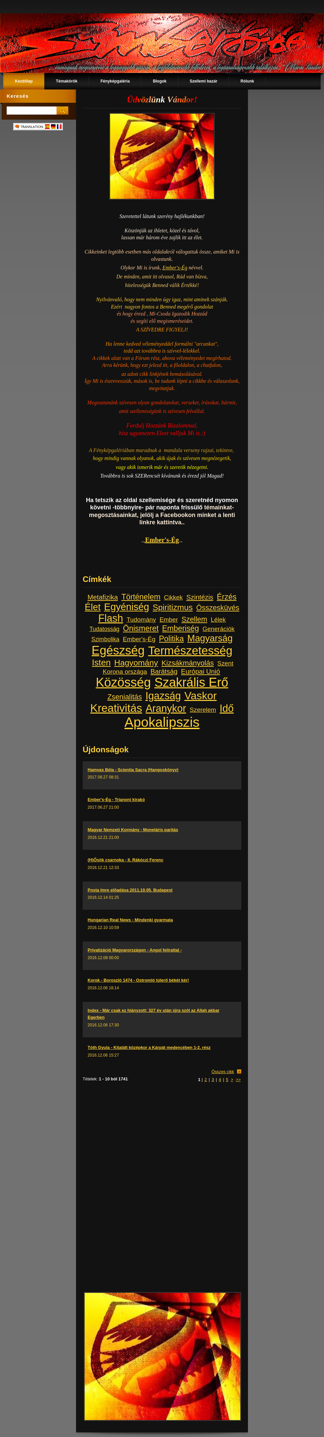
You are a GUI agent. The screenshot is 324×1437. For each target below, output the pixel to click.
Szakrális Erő (191, 682)
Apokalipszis (161, 722)
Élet (93, 607)
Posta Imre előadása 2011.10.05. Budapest (130, 890)
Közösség (123, 682)
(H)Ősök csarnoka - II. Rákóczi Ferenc (125, 859)
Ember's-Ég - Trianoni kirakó (116, 799)
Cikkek (173, 597)
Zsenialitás (124, 697)
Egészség (118, 650)
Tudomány (141, 619)
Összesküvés (217, 608)
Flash (110, 618)
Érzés (227, 597)
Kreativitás (116, 708)
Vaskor (200, 696)
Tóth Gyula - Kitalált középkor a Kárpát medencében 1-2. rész (149, 1047)
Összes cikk (223, 1071)
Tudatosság (105, 629)
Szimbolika (105, 639)
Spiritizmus (173, 607)
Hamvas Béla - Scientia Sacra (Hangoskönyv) (133, 769)
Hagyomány (136, 662)
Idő (227, 708)
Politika (171, 638)
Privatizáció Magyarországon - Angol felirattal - (135, 950)
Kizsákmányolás (188, 663)
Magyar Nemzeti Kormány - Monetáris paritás (133, 829)
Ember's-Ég (174, 267)
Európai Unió (200, 671)
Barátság (164, 671)
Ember (168, 619)
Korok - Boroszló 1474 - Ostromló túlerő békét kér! (138, 980)
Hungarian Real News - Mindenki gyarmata (130, 919)
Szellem (194, 619)
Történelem (140, 597)
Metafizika (103, 597)
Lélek (218, 619)
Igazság (163, 695)
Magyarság (210, 638)
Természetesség (190, 650)
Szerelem (203, 709)
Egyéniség (126, 607)
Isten (101, 662)
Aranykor (165, 708)
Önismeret (141, 628)
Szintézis (199, 597)
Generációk (219, 628)
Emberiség (180, 628)
